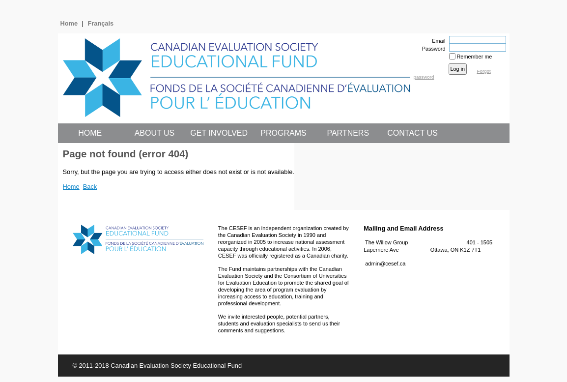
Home (69, 23)
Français (101, 23)
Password (431, 49)
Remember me (474, 56)
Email (436, 41)
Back (90, 186)
